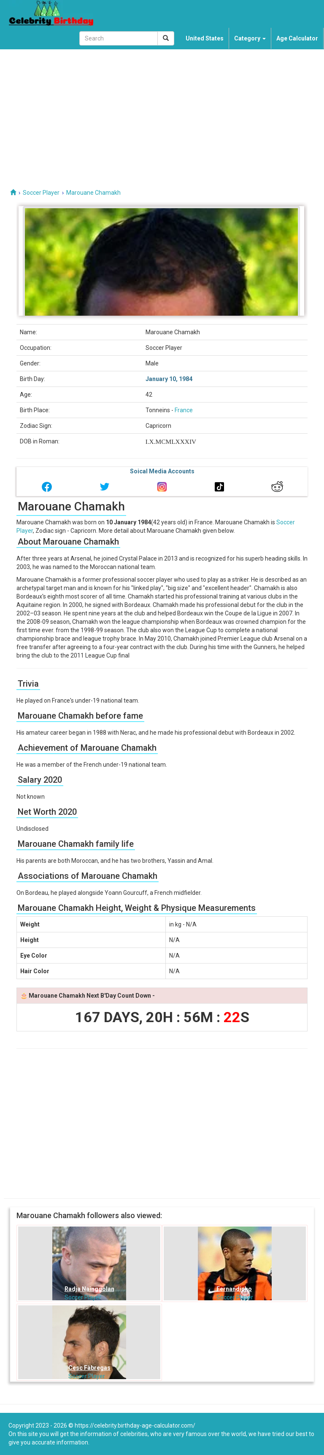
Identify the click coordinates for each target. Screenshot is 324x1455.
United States (205, 38)
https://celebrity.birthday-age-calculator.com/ (135, 1425)
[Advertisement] (162, 113)
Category (250, 38)
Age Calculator (297, 38)
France (184, 410)
